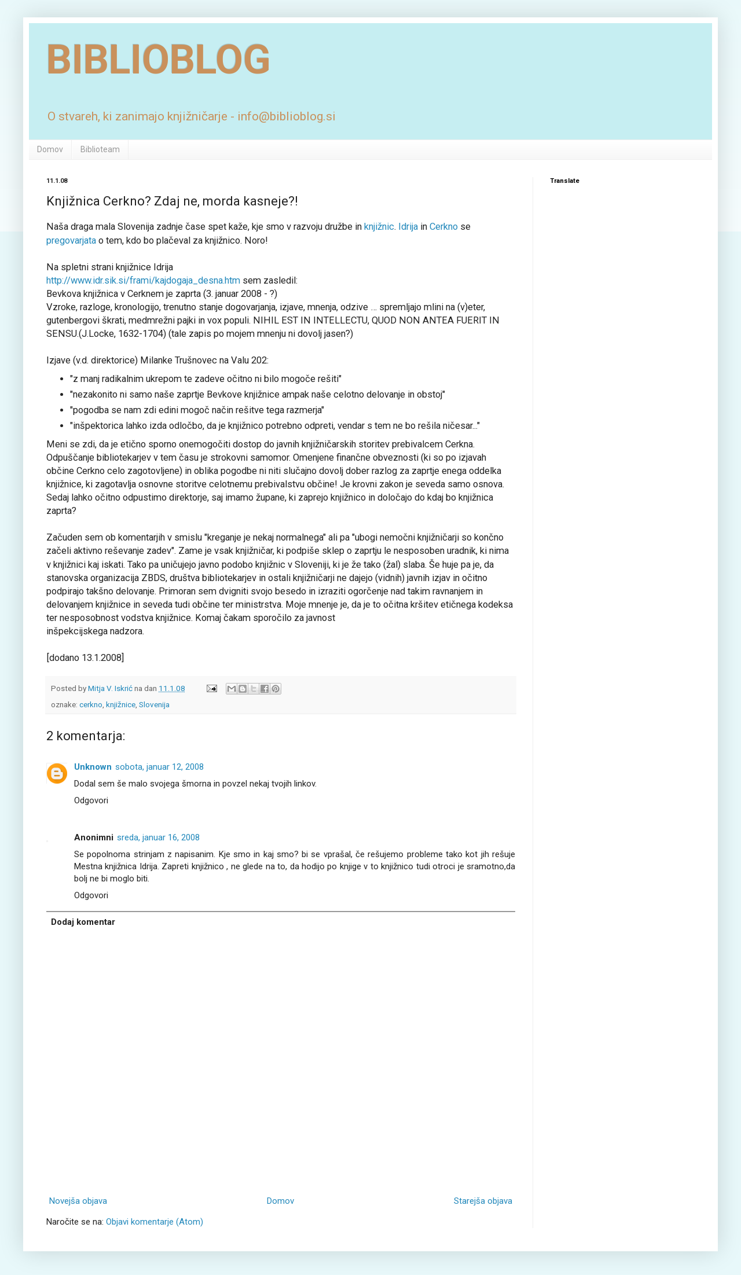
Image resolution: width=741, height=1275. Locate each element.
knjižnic (379, 226)
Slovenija (154, 704)
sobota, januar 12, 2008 (159, 767)
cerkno (90, 704)
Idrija (408, 226)
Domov (50, 149)
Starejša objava (483, 1201)
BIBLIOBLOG (158, 59)
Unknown (93, 767)
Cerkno (445, 226)
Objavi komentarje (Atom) (154, 1222)
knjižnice (120, 704)
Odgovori (91, 800)
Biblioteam (100, 149)
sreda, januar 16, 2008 (158, 837)
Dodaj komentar (83, 922)
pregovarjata (72, 240)
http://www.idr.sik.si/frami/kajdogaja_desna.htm (143, 280)
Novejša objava (78, 1201)
